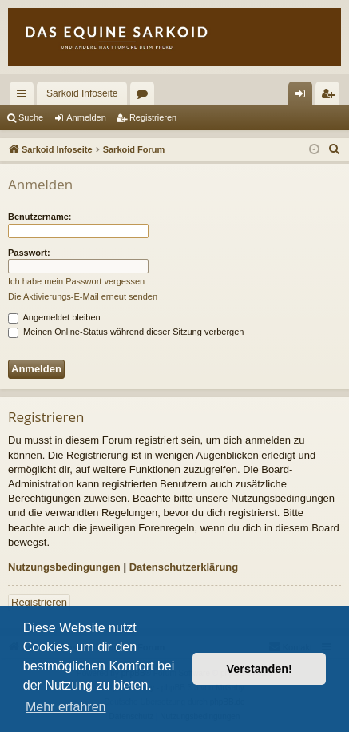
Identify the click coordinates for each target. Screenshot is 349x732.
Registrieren (152, 117)
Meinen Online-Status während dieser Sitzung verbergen (126, 331)
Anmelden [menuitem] (303, 96)
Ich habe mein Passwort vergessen (76, 281)
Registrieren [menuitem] (331, 96)
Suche (30, 117)
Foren (145, 96)
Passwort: (29, 252)
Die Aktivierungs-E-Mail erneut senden (82, 296)
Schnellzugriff (25, 96)
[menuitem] (334, 149)
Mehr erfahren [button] (66, 707)
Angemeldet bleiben (54, 317)
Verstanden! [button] (259, 668)
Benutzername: (39, 216)
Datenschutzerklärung (184, 567)
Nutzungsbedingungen (64, 567)
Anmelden (86, 117)
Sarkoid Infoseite (81, 93)
